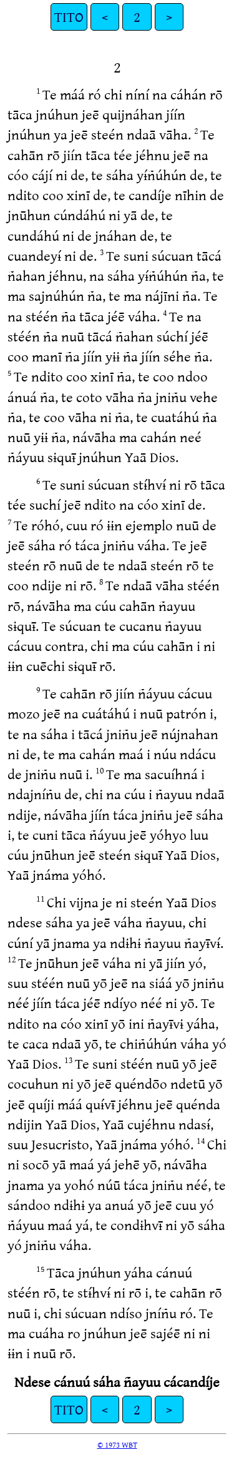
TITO (69, 16)
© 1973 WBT (117, 1444)
